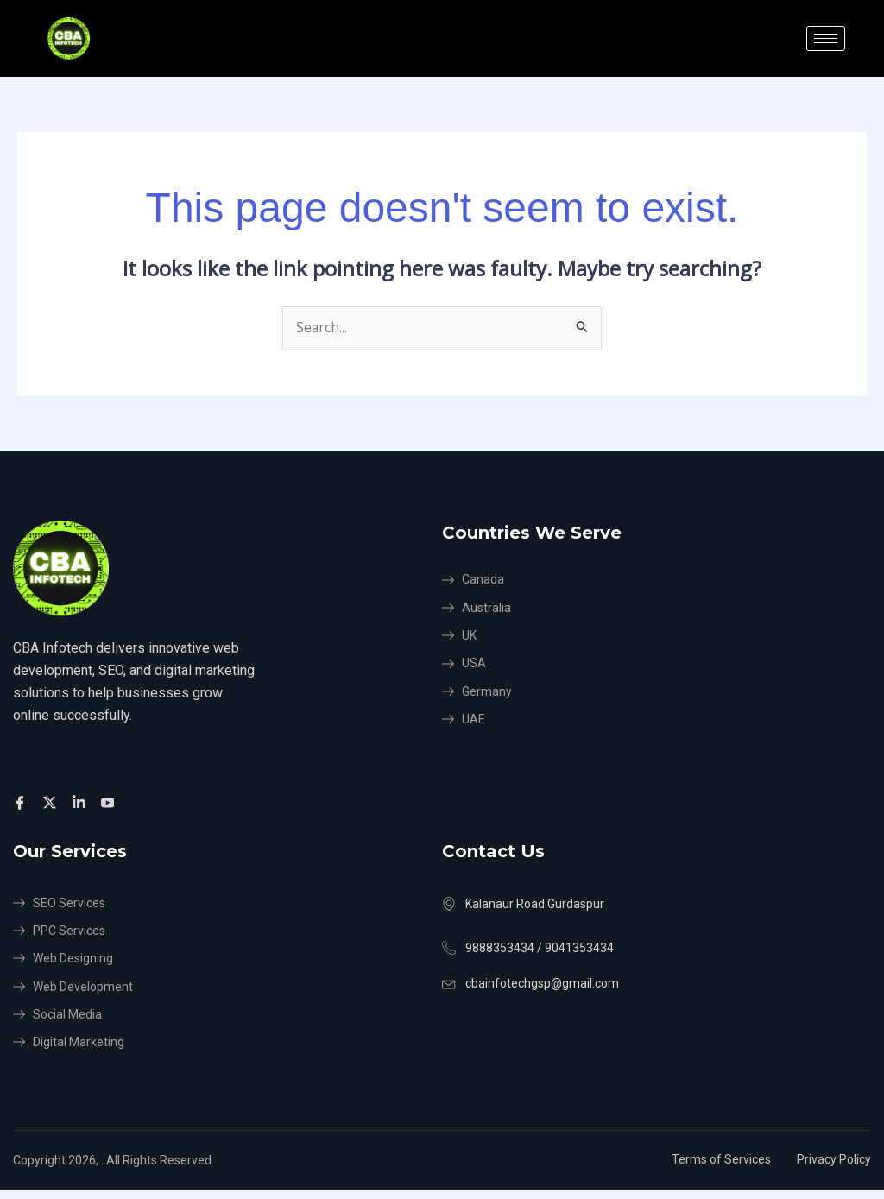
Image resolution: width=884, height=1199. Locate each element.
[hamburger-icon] (825, 38)
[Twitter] (52, 803)
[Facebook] (22, 803)
